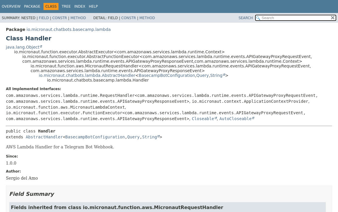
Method (78, 18)
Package (32, 6)
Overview (11, 6)
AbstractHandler (44, 137)
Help (93, 6)
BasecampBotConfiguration (167, 75)
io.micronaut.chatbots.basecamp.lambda (68, 29)
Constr (59, 18)
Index (80, 6)
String (216, 75)
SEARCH (246, 18)
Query (202, 75)
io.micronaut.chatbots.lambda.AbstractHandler (87, 75)
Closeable (203, 118)
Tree (66, 6)
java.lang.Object (22, 47)
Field (44, 18)
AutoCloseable (235, 118)
